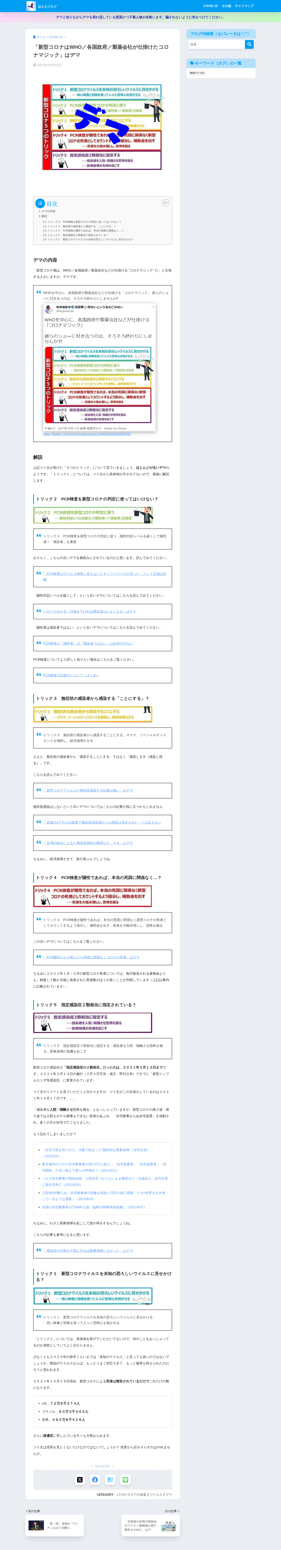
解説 (45, 216)
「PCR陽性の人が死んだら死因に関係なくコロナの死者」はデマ (91, 956)
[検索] (249, 44)
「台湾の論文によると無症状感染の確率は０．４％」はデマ (88, 842)
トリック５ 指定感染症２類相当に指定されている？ (78, 234)
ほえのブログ (47, 6)
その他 (226, 6)
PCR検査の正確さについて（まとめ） (71, 675)
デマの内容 (49, 211)
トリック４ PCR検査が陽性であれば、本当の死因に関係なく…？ (86, 230)
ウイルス (156, 1493)
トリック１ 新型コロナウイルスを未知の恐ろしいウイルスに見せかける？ (91, 239)
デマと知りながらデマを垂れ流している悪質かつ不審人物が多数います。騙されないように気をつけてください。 (140, 17)
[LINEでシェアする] (126, 1478)
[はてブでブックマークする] (110, 1478)
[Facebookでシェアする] (95, 1478)
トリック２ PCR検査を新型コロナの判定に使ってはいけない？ (85, 221)
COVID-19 (210, 6)
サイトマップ (244, 6)
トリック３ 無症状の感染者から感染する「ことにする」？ (82, 226)
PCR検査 (140, 1493)
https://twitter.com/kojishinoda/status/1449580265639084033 (88, 434)
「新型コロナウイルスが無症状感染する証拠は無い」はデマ (88, 790)
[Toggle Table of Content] (163, 202)
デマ (169, 1493)
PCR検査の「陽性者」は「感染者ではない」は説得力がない (88, 643)
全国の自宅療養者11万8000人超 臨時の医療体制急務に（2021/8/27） (95, 1206)
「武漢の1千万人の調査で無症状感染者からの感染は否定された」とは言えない (102, 822)
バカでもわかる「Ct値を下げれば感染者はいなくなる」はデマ (89, 611)
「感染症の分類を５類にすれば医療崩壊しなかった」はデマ (88, 1249)
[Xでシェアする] (79, 1478)
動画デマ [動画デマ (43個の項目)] (197, 73)
